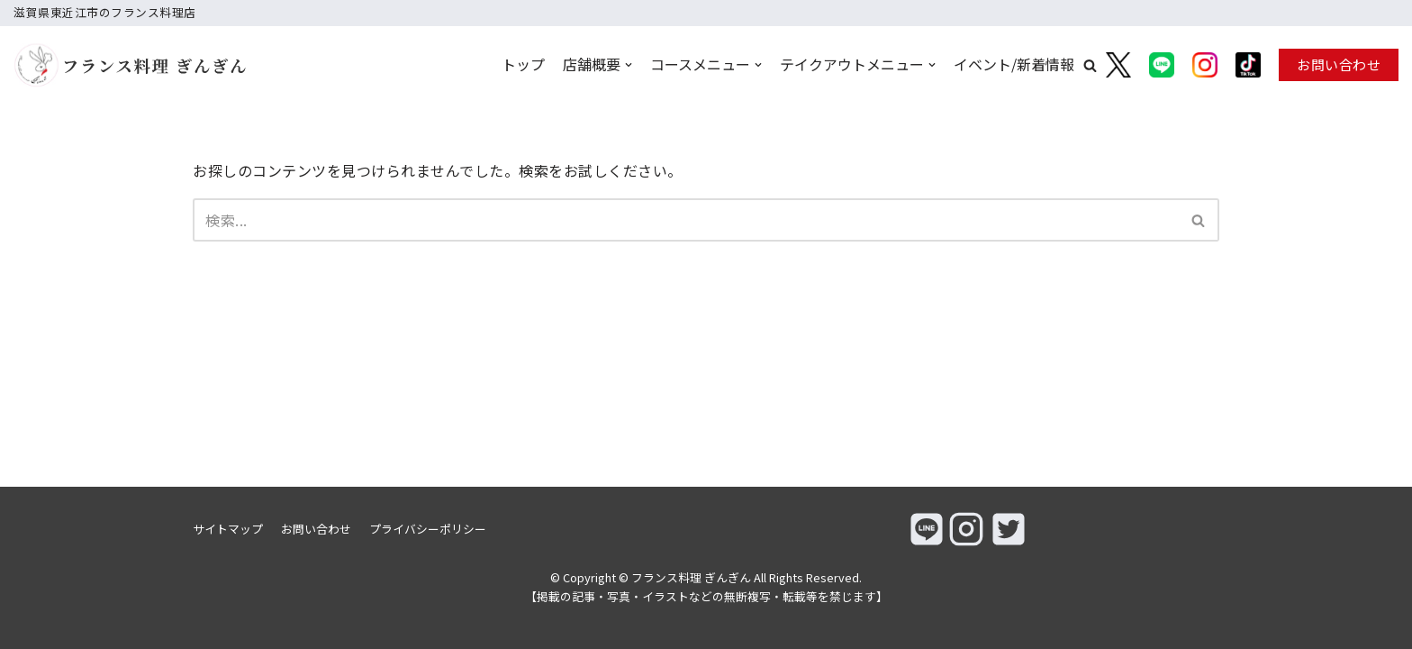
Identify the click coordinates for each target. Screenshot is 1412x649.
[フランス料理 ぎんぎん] (103, 65)
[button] (1090, 65)
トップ (523, 64)
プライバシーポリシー (427, 528)
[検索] (686, 220)
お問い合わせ (1338, 64)
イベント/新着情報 (1014, 64)
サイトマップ (228, 528)
